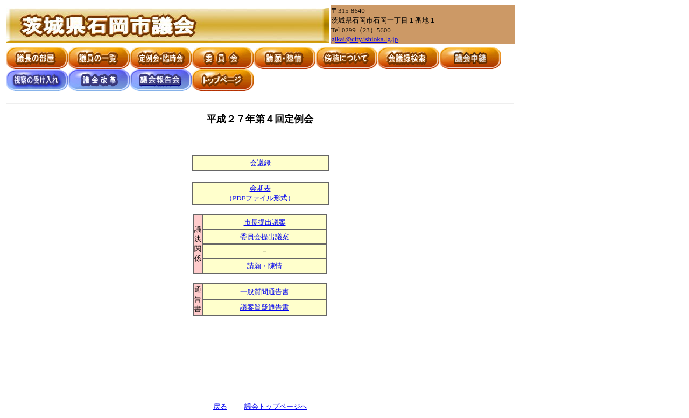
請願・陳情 (264, 266)
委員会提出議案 (264, 237)
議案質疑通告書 (264, 307)
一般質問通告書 (264, 292)
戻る (220, 406)
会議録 (260, 163)
